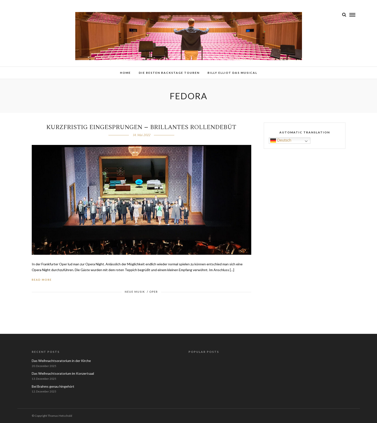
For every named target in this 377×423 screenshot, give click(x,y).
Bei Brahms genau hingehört (53, 386)
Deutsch (280, 140)
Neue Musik (135, 291)
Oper (153, 291)
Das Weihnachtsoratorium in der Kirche (61, 361)
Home (125, 73)
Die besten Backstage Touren (169, 73)
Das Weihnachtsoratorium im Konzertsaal (63, 373)
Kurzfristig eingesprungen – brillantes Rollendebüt (141, 127)
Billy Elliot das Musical (232, 73)
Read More (42, 279)
